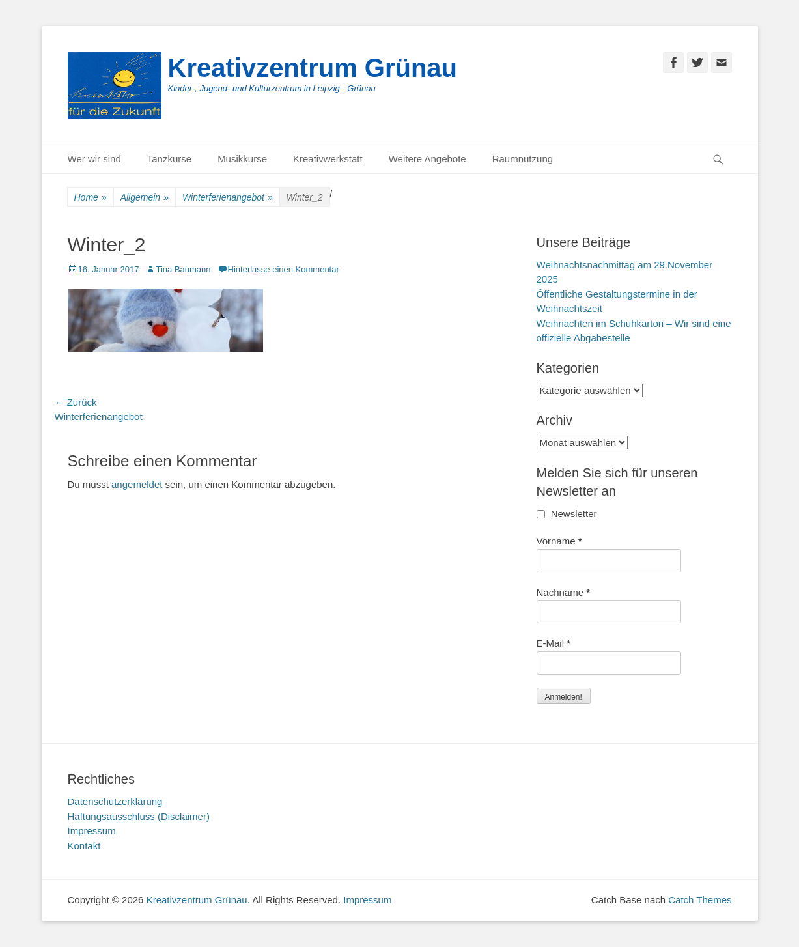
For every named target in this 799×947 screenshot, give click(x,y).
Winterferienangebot (227, 198)
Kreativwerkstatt (328, 158)
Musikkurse (242, 158)
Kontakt (84, 845)
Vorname (559, 540)
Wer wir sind (94, 158)
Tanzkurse (169, 158)
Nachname (564, 592)
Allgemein (144, 198)
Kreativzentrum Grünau (313, 67)
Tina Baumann (183, 269)
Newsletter (567, 513)
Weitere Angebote (427, 158)
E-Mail (554, 643)
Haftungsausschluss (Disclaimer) (139, 816)
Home (90, 198)
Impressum (92, 830)
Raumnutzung (522, 158)
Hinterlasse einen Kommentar (283, 269)
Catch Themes (699, 899)
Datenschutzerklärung (115, 801)
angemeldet (136, 484)
